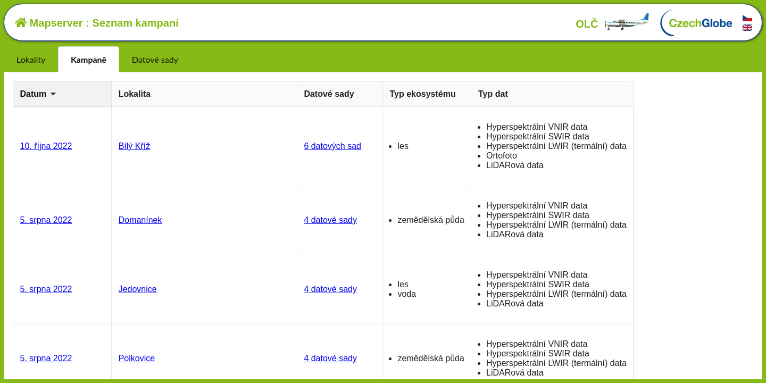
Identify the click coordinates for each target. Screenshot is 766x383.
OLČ (613, 24)
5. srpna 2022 (46, 219)
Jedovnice (138, 289)
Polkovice (137, 358)
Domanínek (140, 219)
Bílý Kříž (135, 146)
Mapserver (49, 23)
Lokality (30, 59)
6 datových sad (332, 146)
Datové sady (155, 59)
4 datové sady (330, 219)
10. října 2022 (46, 146)
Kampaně (88, 59)
